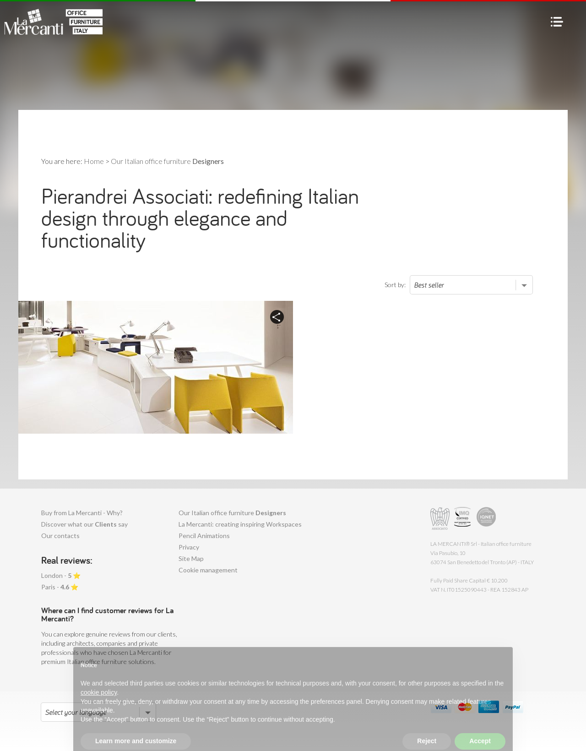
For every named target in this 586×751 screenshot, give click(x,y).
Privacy (189, 547)
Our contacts (60, 535)
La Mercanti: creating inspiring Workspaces (240, 524)
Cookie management (208, 570)
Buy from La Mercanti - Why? (82, 513)
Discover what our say (84, 524)
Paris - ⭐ (59, 587)
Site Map (191, 558)
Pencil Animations (204, 535)
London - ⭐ (61, 575)
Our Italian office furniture (232, 513)
